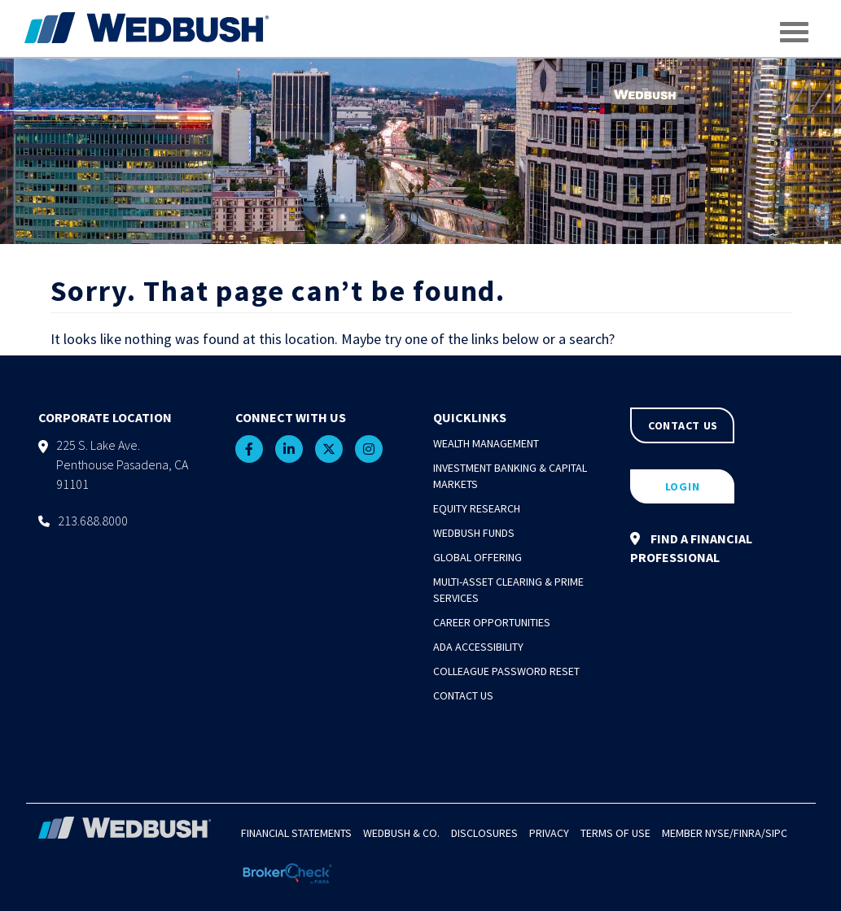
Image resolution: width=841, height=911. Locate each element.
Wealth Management (486, 443)
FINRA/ (749, 833)
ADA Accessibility (478, 646)
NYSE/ (719, 833)
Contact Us (463, 695)
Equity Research (476, 508)
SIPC (776, 833)
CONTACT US (683, 425)
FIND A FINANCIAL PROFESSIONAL (691, 547)
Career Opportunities (491, 622)
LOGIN (682, 486)
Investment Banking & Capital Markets (510, 475)
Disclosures (484, 833)
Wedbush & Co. (401, 833)
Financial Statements (296, 833)
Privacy (549, 833)
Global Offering (477, 557)
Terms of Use (615, 833)
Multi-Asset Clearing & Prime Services (508, 589)
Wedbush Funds (474, 532)
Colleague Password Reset (506, 671)
